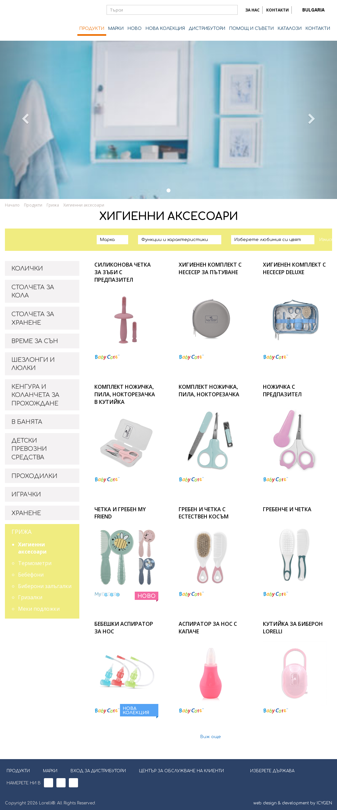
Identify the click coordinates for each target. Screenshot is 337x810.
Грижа (53, 205)
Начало (12, 205)
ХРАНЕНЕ (26, 513)
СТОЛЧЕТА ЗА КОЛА (32, 291)
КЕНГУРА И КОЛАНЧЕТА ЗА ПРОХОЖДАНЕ (35, 395)
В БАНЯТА (26, 422)
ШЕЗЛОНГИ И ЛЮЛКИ (33, 364)
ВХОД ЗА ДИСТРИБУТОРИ (98, 771)
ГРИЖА (21, 532)
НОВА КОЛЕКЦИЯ (165, 28)
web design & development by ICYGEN (292, 803)
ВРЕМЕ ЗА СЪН (34, 341)
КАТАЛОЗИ (290, 28)
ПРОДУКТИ (91, 28)
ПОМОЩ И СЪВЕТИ (251, 28)
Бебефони (31, 574)
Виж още (210, 737)
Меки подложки (39, 608)
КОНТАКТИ (277, 10)
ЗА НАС (252, 10)
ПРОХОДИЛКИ (34, 476)
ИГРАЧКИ (26, 494)
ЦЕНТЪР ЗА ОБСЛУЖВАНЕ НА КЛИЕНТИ (181, 771)
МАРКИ (116, 28)
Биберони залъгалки (44, 586)
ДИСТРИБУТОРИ (207, 28)
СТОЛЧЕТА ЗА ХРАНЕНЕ (32, 318)
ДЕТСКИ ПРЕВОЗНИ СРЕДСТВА (29, 449)
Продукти (33, 205)
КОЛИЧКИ (27, 268)
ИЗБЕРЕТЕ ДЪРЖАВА (268, 770)
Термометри (34, 563)
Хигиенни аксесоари (83, 205)
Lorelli (31, 20)
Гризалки (30, 597)
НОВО (135, 28)
